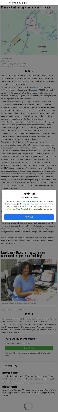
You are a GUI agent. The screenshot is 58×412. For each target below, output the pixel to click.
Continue (29, 217)
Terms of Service (31, 201)
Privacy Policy (25, 204)
